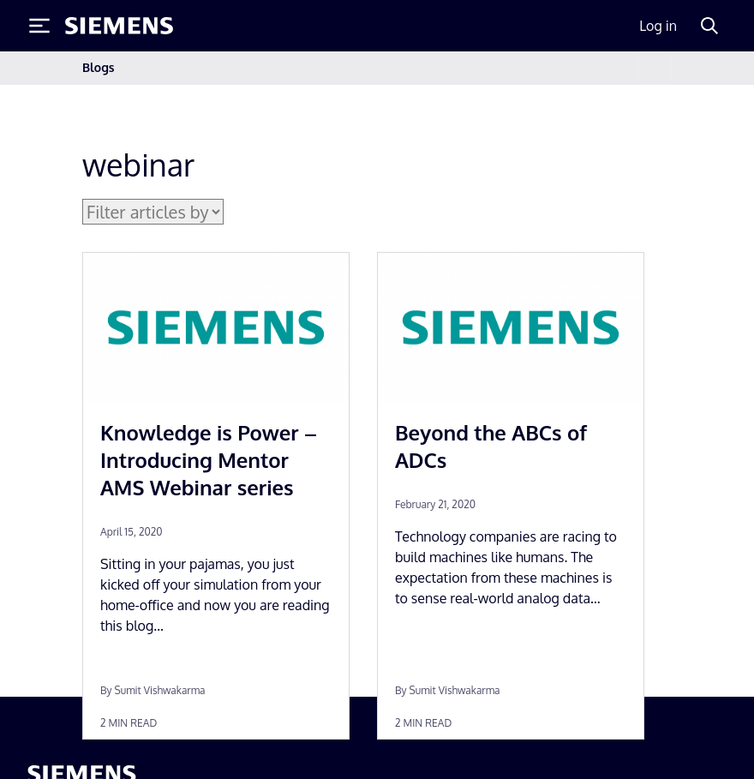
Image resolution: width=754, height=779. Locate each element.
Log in (658, 25)
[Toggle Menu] (39, 26)
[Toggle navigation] (654, 68)
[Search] (709, 26)
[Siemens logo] (119, 25)
